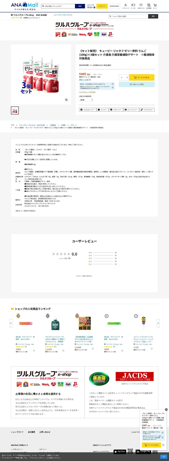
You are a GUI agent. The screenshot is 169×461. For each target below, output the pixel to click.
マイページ (125, 8)
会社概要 (31, 432)
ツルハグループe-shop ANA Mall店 (30, 14)
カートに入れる (153, 445)
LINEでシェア (117, 109)
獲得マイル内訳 (84, 80)
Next (158, 323)
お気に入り (141, 8)
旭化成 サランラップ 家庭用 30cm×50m (113, 338)
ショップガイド (17, 432)
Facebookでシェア (89, 109)
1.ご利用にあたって (17, 449)
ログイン (102, 6)
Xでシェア (104, 109)
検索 (80, 6)
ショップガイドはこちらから (62, 15)
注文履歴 (148, 8)
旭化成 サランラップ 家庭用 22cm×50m (25, 338)
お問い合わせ (44, 432)
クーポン (133, 8)
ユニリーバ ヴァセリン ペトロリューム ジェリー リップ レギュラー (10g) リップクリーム (143, 339)
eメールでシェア (132, 109)
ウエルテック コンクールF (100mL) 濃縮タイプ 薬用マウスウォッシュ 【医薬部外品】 (55, 339)
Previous (11, 323)
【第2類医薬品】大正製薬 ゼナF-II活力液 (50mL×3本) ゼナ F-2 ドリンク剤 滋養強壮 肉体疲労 (84, 339)
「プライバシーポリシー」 (37, 458)
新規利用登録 (114, 6)
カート (155, 8)
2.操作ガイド (43, 449)
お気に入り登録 (138, 84)
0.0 (74, 254)
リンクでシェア (148, 109)
